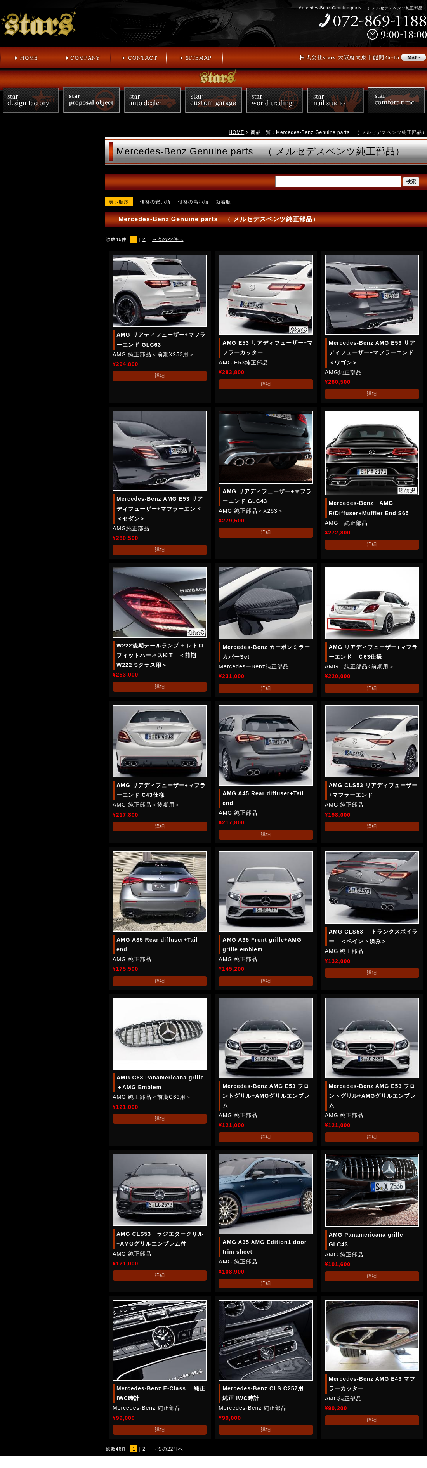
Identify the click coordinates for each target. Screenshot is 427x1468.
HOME (236, 132)
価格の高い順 (193, 202)
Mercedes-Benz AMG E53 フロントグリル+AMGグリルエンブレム (266, 1096)
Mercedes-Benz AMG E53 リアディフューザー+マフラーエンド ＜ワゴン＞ (374, 352)
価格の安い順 (155, 202)
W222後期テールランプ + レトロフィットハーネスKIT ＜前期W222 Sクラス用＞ (160, 655)
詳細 (160, 375)
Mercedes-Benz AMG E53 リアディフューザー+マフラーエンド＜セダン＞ (159, 508)
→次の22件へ (167, 239)
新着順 (223, 202)
